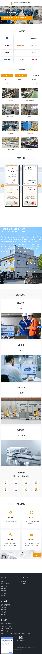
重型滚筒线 (21, 79)
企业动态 (24, 581)
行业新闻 (24, 584)
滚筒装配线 (7, 79)
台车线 (35, 83)
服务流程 (3, 614)
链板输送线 (7, 83)
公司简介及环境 (5, 605)
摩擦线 (21, 75)
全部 (7, 75)
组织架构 (3, 607)
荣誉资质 (3, 612)
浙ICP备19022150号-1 (17, 649)
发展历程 (3, 609)
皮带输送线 (35, 79)
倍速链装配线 (35, 75)
